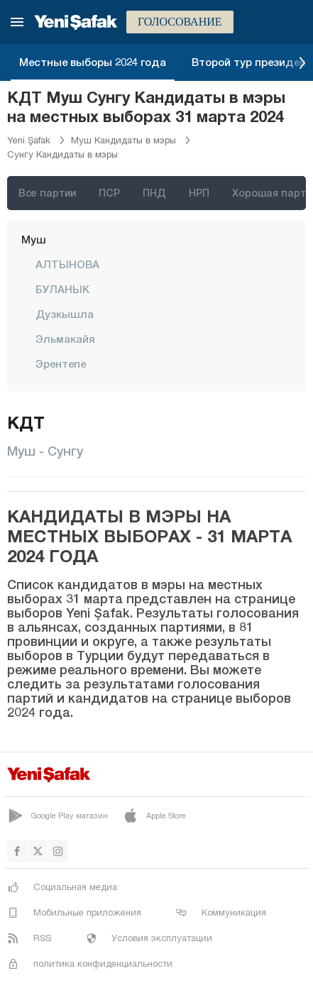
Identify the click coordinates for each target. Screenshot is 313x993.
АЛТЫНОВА (67, 264)
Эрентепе (60, 363)
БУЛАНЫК (62, 288)
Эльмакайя (65, 338)
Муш (33, 239)
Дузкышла (64, 313)
